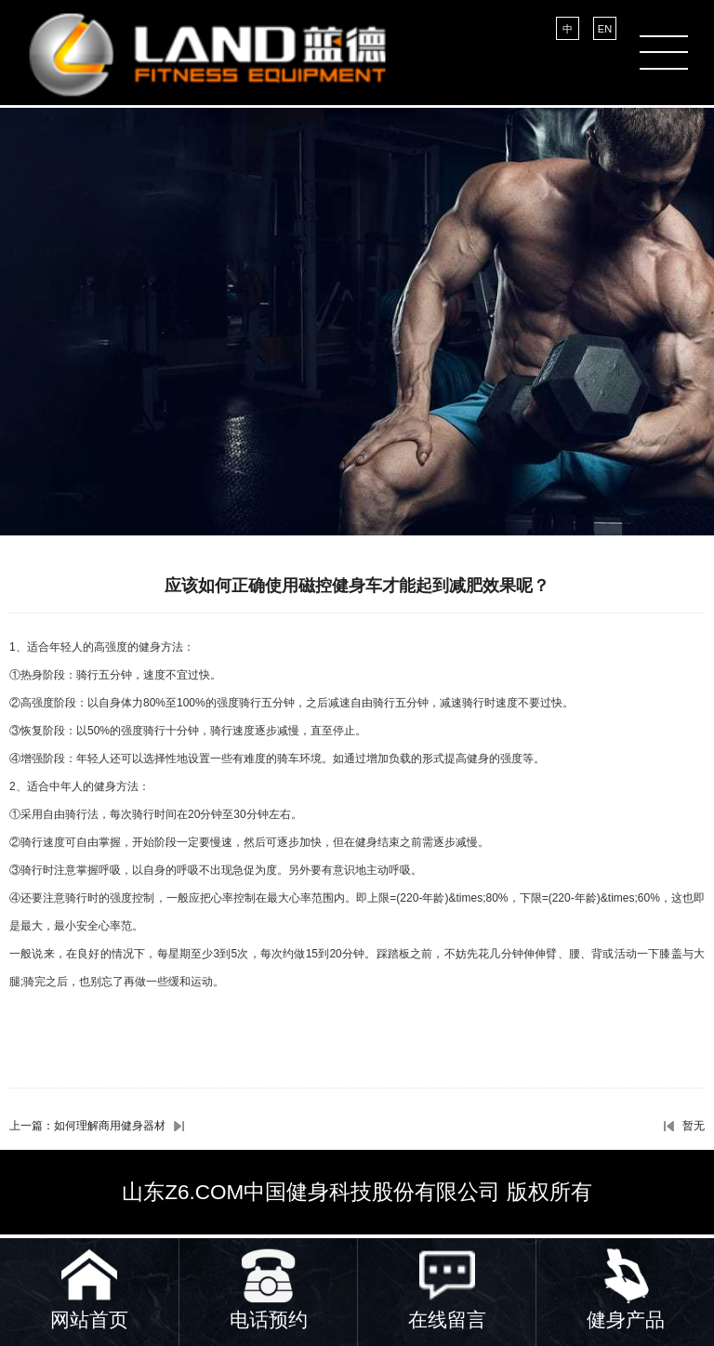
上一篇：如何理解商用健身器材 (87, 1125)
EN (605, 28)
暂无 (693, 1125)
